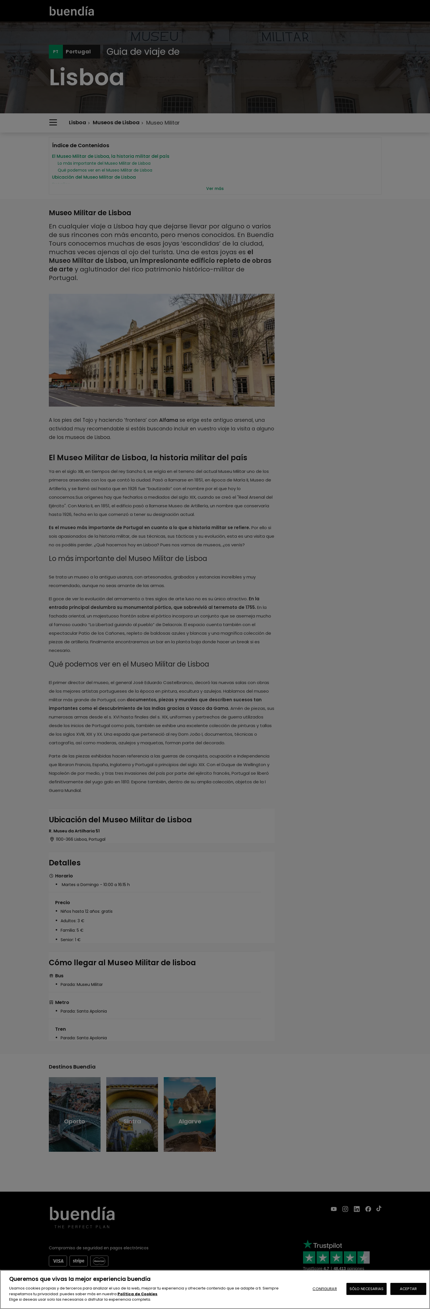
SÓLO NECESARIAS (366, 1288)
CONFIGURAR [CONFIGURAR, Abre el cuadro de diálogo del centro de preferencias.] (325, 1288)
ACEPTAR (408, 1288)
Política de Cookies (137, 1294)
